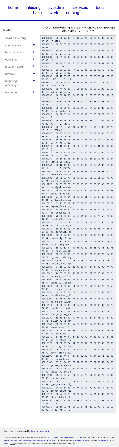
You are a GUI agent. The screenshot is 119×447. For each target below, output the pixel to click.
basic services (14, 52)
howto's (10, 74)
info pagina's (13, 45)
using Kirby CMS (81, 440)
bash (37, 12)
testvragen (11, 92)
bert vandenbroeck (40, 431)
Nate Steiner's (104, 440)
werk (54, 12)
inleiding (33, 7)
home (13, 7)
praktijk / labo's (14, 66)
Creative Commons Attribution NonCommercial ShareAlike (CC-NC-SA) (29, 440)
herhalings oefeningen (12, 83)
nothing (72, 12)
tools (100, 7)
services (80, 7)
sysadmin (57, 7)
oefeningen (12, 59)
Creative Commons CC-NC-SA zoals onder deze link (63, 437)
